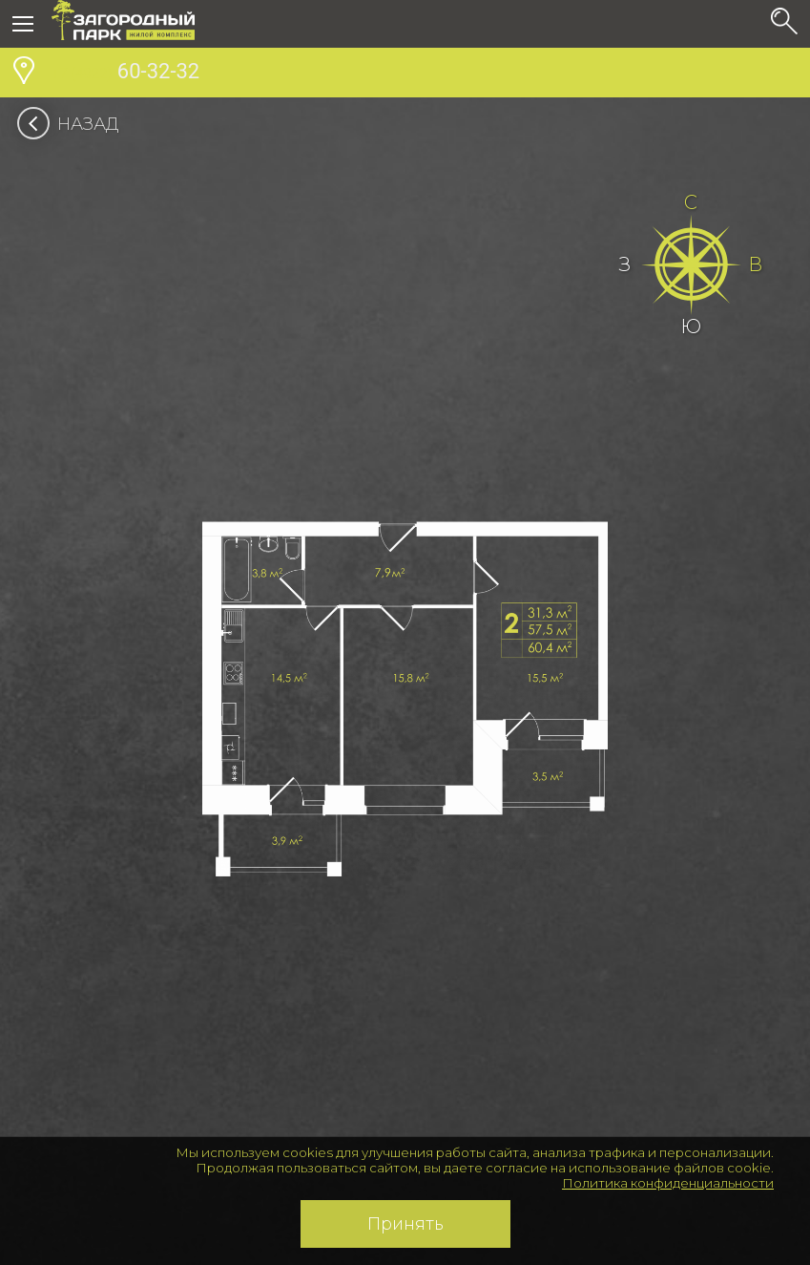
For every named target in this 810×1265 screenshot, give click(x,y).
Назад (74, 124)
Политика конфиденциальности (668, 1183)
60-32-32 (125, 73)
